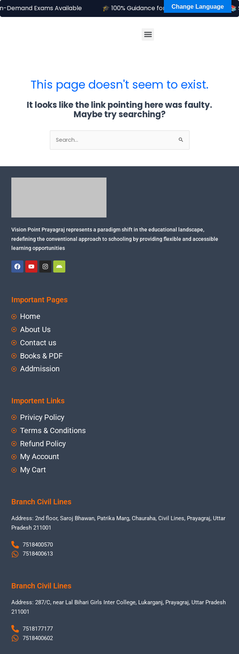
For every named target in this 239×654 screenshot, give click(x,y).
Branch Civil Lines (41, 501)
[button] (148, 34)
